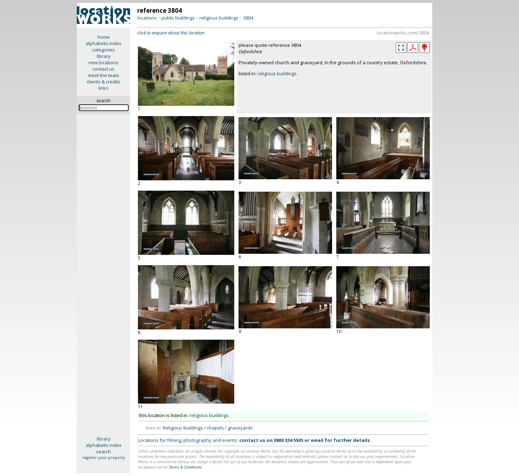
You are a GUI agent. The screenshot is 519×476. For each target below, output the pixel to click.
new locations (103, 62)
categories (103, 49)
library (104, 56)
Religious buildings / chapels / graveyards (208, 428)
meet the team (103, 75)
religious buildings (219, 18)
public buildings (178, 18)
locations (147, 18)
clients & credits (104, 81)
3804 (248, 18)
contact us (103, 69)
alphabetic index (104, 43)
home (103, 37)
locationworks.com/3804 (403, 32)
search (103, 451)
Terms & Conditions (185, 467)
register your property (103, 457)
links (103, 88)
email (317, 440)
